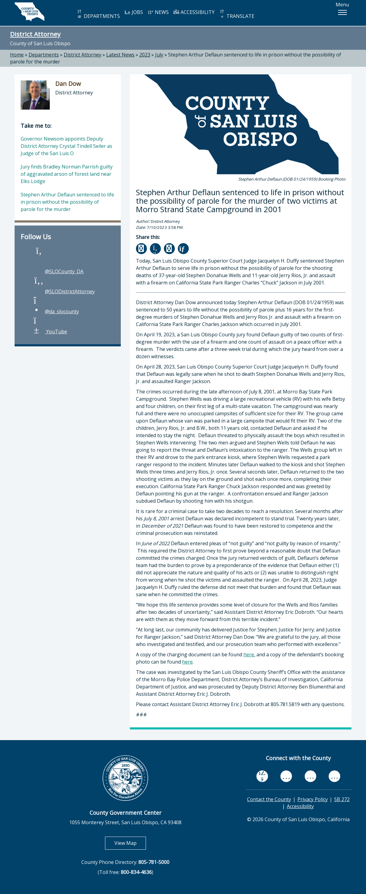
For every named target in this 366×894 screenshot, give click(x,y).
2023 (144, 54)
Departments (44, 54)
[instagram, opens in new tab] (334, 776)
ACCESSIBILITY (194, 12)
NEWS (158, 12)
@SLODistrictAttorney (64, 291)
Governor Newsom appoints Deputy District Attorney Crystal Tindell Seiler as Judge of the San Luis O (66, 146)
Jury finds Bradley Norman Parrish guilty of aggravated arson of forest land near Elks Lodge (67, 174)
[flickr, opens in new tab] (310, 776)
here (248, 654)
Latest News (120, 54)
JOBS (133, 12)
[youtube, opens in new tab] (286, 776)
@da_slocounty (56, 311)
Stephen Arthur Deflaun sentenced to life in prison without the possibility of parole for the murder (67, 201)
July (159, 54)
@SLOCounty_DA (58, 271)
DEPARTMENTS (98, 14)
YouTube (50, 331)
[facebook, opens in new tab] (262, 776)
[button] (342, 12)
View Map (130, 842)
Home (17, 54)
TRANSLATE (236, 14)
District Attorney (35, 34)
